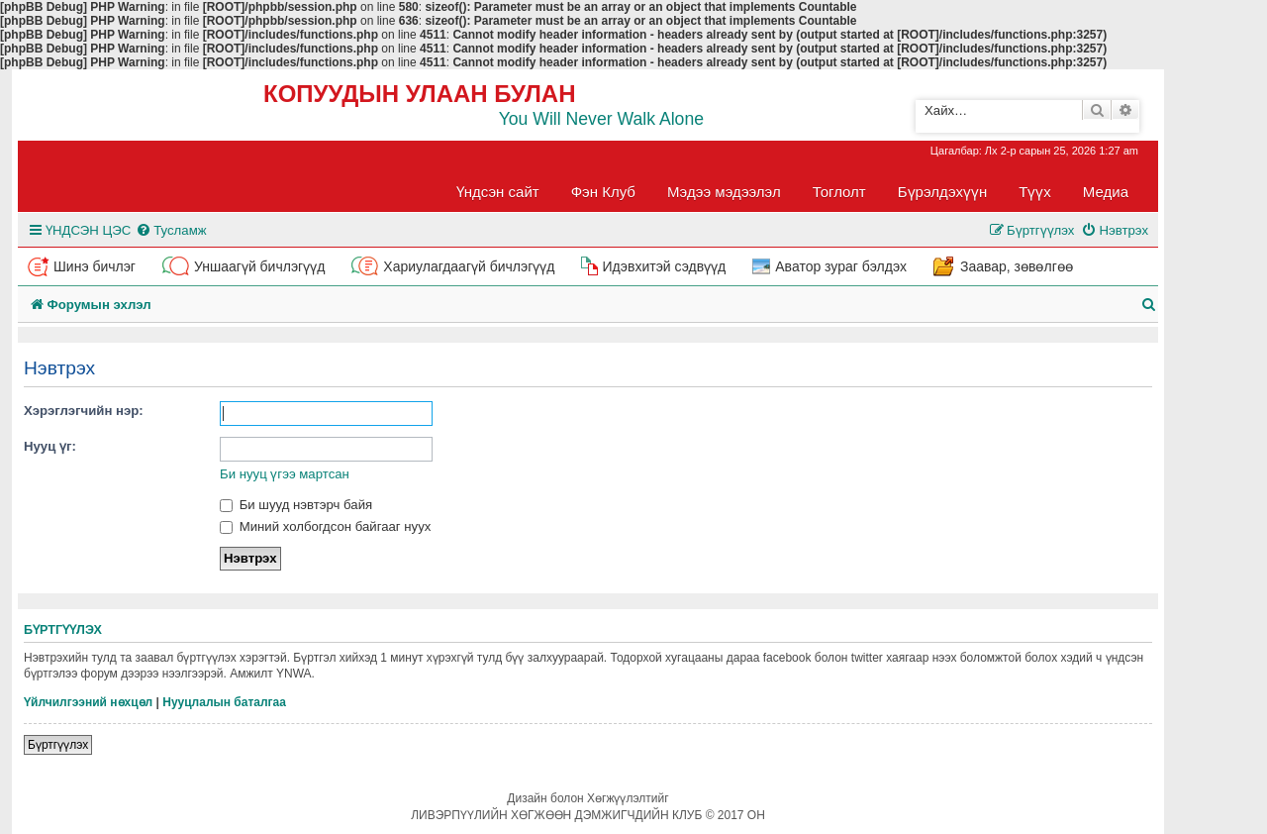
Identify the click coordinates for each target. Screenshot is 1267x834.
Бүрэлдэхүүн (942, 191)
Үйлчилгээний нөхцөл (88, 702)
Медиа (1105, 191)
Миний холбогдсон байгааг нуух (325, 526)
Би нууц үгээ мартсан (284, 474)
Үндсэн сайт (497, 191)
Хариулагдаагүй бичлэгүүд (468, 266)
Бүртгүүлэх (58, 745)
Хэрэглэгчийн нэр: (84, 410)
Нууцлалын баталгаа (224, 702)
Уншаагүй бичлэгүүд (259, 266)
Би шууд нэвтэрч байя (296, 504)
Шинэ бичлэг (94, 266)
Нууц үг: (50, 446)
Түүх (1035, 191)
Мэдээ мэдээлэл (724, 191)
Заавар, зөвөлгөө (1016, 266)
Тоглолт (839, 191)
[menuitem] (171, 230)
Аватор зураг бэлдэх (841, 266)
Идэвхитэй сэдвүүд (664, 266)
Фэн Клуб (603, 191)
